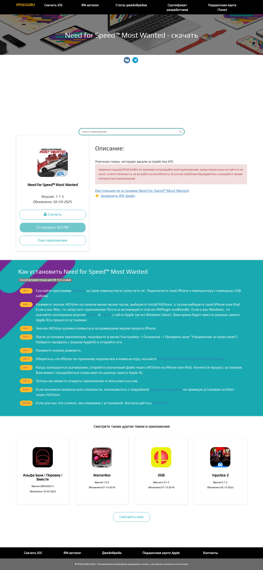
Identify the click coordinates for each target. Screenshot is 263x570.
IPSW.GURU (25, 5)
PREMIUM (161, 403)
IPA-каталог (90, 5)
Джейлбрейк (111, 553)
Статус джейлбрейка (131, 5)
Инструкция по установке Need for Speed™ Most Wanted (142, 191)
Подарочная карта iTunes (222, 7)
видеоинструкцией (166, 389)
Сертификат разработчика (177, 7)
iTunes (92, 315)
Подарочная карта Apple (161, 553)
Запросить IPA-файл (117, 196)
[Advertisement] (131, 95)
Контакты (210, 553)
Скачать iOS (53, 5)
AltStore (78, 291)
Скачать (53, 214)
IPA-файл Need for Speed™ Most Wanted (191, 359)
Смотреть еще (131, 517)
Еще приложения (52, 240)
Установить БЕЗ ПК (53, 227)
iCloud (106, 315)
